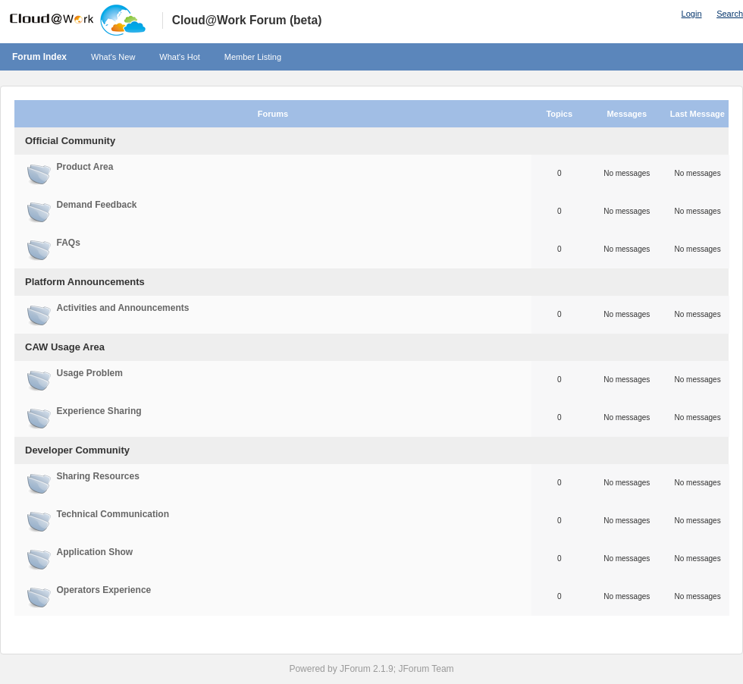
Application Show (95, 552)
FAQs (68, 242)
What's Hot (179, 56)
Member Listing (252, 56)
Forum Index (39, 57)
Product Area (85, 167)
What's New (113, 56)
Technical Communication (113, 514)
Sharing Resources (98, 476)
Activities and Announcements (123, 308)
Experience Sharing (99, 411)
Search (729, 13)
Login (692, 13)
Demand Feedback (97, 204)
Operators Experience (104, 590)
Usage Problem (90, 373)
